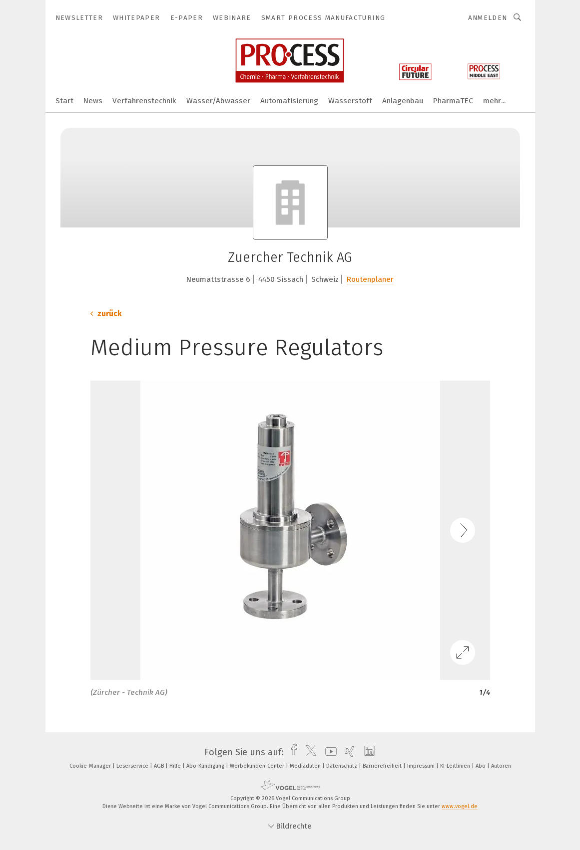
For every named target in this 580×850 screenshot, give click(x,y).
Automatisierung (289, 100)
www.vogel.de (460, 806)
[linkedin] (367, 752)
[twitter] (308, 752)
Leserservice (133, 766)
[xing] (347, 752)
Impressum (421, 766)
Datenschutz (342, 766)
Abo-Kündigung (206, 766)
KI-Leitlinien (456, 766)
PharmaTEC (453, 100)
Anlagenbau (402, 100)
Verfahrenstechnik (144, 100)
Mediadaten (306, 766)
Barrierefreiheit (383, 766)
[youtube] (328, 752)
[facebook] (291, 752)
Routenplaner (370, 279)
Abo (481, 766)
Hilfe (175, 766)
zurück (106, 313)
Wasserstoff (350, 100)
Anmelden (488, 17)
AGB (159, 766)
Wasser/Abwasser (218, 100)
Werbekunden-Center (258, 766)
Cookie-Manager (90, 766)
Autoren (501, 766)
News (92, 100)
